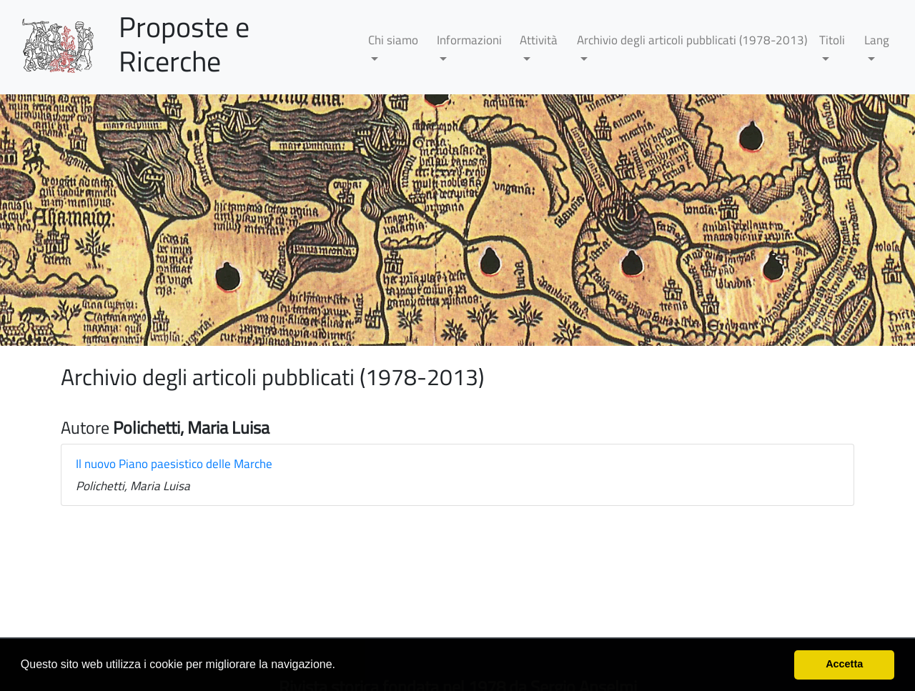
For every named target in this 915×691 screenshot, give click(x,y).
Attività (539, 40)
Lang (876, 40)
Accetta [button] (844, 664)
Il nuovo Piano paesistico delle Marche (174, 463)
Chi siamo (393, 40)
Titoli (832, 40)
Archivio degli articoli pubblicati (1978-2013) (692, 40)
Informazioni (469, 40)
